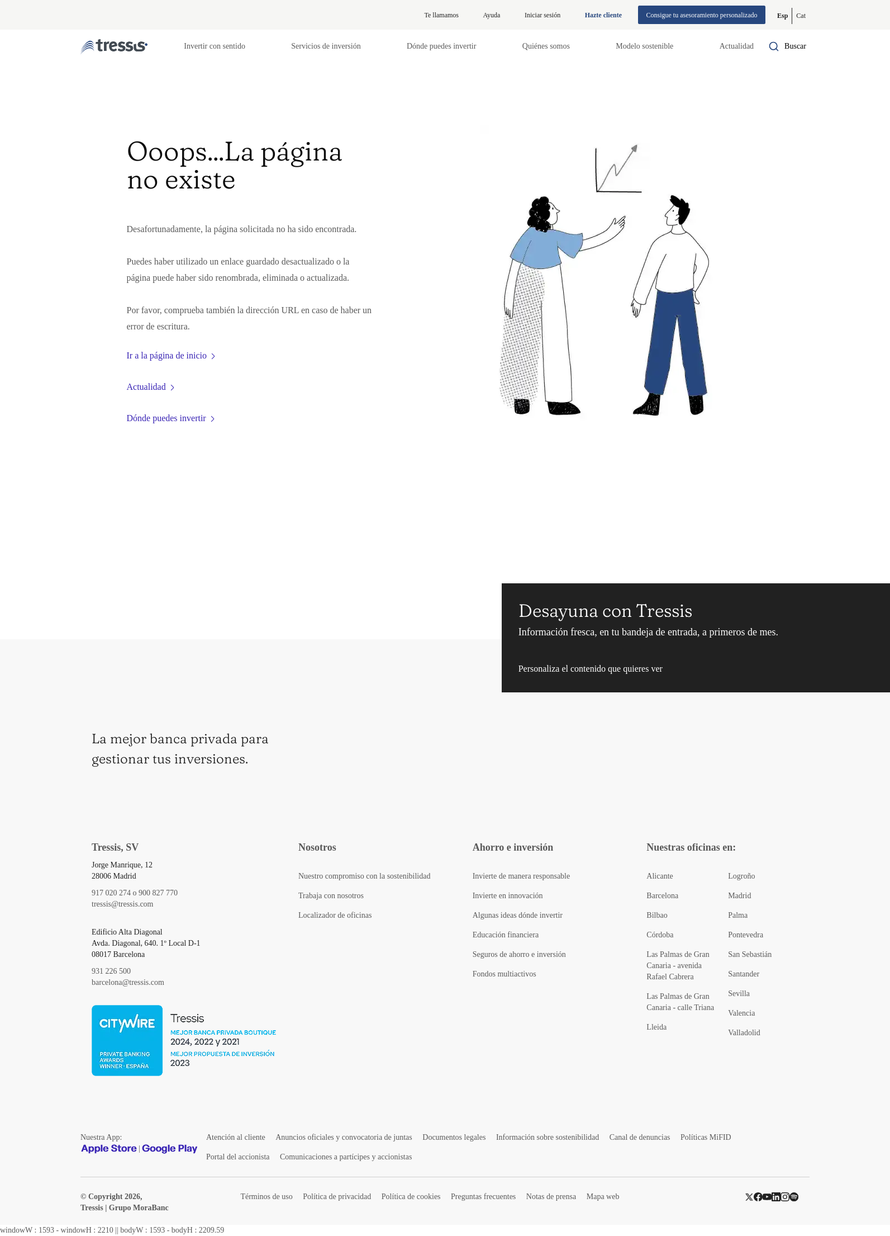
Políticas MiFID (705, 1137)
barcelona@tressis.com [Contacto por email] (128, 982)
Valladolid (744, 1033)
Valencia (741, 1013)
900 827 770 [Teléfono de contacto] (158, 893)
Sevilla (739, 993)
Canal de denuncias (640, 1137)
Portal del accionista (238, 1157)
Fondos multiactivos (504, 974)
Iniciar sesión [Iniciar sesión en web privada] (542, 15)
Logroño (741, 876)
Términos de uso (266, 1196)
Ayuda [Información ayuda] (492, 15)
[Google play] (169, 1148)
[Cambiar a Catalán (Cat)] (801, 16)
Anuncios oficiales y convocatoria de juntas (343, 1137)
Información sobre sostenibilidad (547, 1137)
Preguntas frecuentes (483, 1196)
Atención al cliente (235, 1137)
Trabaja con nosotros (331, 895)
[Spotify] (793, 1196)
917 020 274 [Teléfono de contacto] (111, 893)
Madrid (739, 895)
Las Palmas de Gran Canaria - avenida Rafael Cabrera (677, 965)
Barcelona (662, 895)
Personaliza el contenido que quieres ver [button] (590, 668)
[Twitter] (749, 1196)
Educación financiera (506, 935)
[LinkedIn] (776, 1196)
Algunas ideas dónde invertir (518, 915)
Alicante (659, 876)
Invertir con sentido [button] (214, 46)
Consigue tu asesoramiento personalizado (702, 15)
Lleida (656, 1027)
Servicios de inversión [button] (325, 46)
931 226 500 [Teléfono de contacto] (111, 971)
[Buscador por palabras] (787, 46)
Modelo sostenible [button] (644, 46)
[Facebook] (758, 1196)
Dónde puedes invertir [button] (441, 46)
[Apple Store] (108, 1148)
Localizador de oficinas (335, 915)
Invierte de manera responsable (521, 876)
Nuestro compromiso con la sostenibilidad (364, 876)
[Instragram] (784, 1196)
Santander (743, 974)
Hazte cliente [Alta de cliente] (603, 15)
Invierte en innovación (508, 895)
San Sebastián (750, 954)
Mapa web (603, 1196)
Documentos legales (454, 1137)
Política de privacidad (337, 1196)
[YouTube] (767, 1196)
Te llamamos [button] (442, 15)
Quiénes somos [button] (546, 46)
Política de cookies (411, 1196)
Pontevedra (745, 935)
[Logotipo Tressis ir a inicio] (113, 46)
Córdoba (659, 935)
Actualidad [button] (737, 46)
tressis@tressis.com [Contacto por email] (123, 904)
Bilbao (656, 915)
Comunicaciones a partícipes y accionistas (346, 1157)
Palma (738, 915)
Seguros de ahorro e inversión (519, 954)
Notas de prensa (551, 1196)
